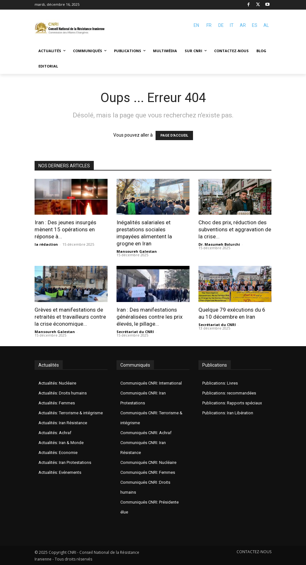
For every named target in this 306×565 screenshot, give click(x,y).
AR (243, 25)
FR (209, 25)
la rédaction (46, 244)
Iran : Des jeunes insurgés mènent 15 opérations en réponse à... (65, 229)
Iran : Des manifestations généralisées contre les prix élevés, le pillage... (149, 316)
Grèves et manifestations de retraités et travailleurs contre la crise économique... (70, 316)
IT (232, 25)
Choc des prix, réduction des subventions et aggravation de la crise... (234, 229)
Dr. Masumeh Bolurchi (219, 244)
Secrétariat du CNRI (135, 331)
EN (196, 25)
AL (266, 25)
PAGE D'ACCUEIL (174, 135)
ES (254, 25)
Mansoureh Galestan (137, 251)
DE (221, 25)
